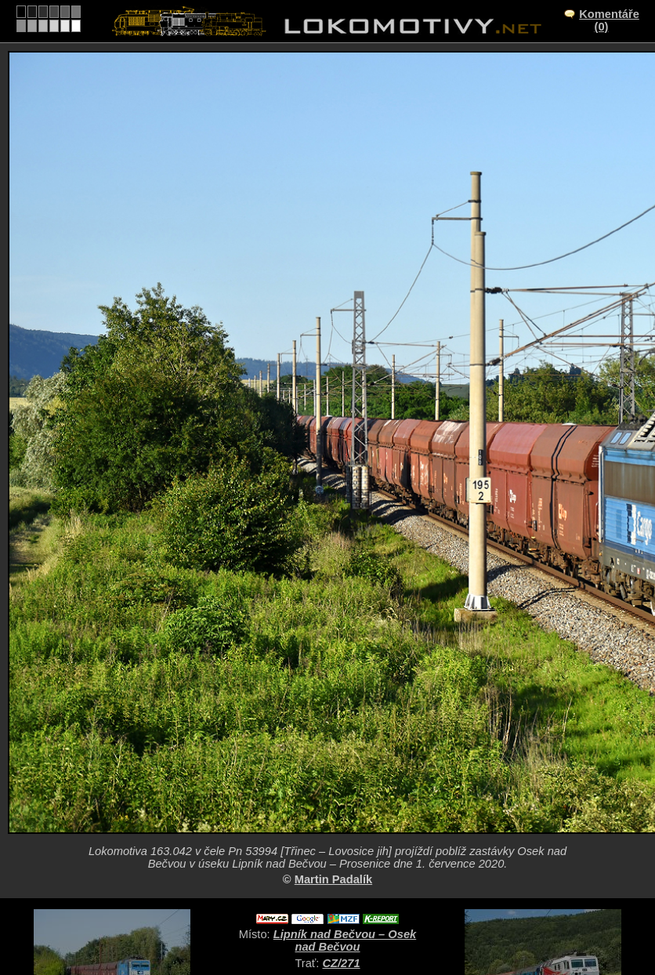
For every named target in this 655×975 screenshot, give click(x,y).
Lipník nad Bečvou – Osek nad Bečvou (344, 940)
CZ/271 (341, 963)
